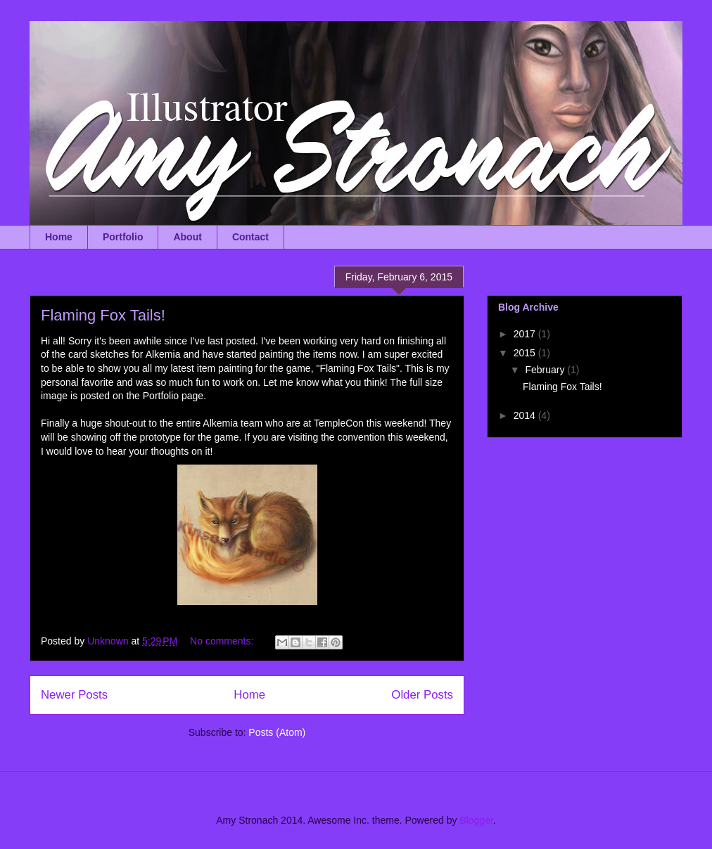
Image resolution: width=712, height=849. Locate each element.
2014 (526, 415)
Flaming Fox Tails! (103, 315)
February (546, 369)
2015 (526, 352)
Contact (250, 236)
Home (58, 236)
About (187, 236)
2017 (526, 333)
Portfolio (123, 236)
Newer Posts (74, 694)
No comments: (223, 641)
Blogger (475, 820)
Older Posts (422, 694)
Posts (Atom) (276, 732)
